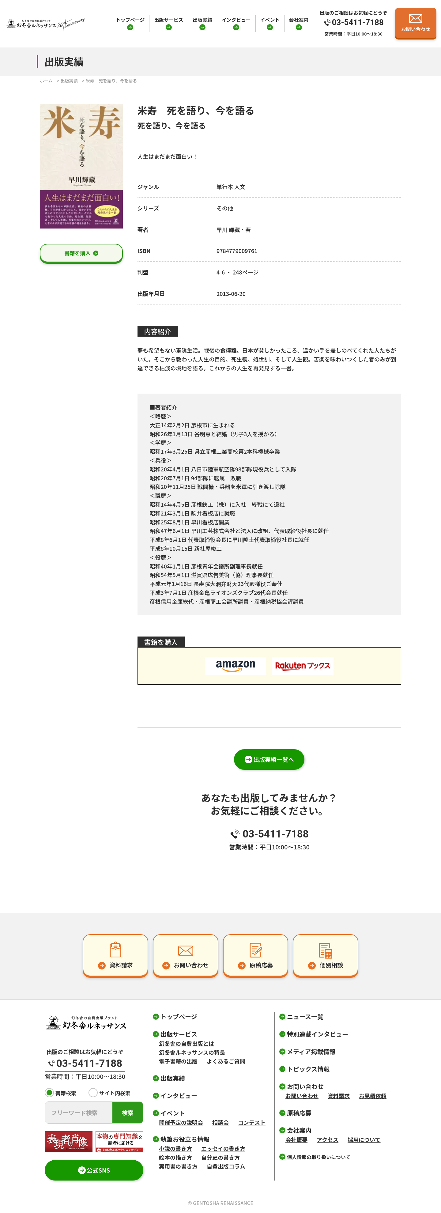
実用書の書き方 (178, 1166)
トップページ (130, 19)
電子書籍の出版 (178, 1061)
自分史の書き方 (220, 1157)
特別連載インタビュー (317, 1034)
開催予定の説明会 (181, 1122)
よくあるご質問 (226, 1061)
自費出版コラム (226, 1166)
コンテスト (252, 1122)
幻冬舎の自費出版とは (186, 1043)
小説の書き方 (175, 1148)
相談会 (220, 1122)
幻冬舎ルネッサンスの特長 (192, 1052)
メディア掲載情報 (311, 1051)
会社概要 (296, 1139)
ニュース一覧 (305, 1016)
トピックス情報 (308, 1068)
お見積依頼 (372, 1096)
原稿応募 (299, 1112)
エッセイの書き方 (223, 1148)
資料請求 (339, 1096)
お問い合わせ (301, 1096)
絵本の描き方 (175, 1157)
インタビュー (236, 19)
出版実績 (202, 19)
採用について (364, 1139)
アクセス (327, 1139)
